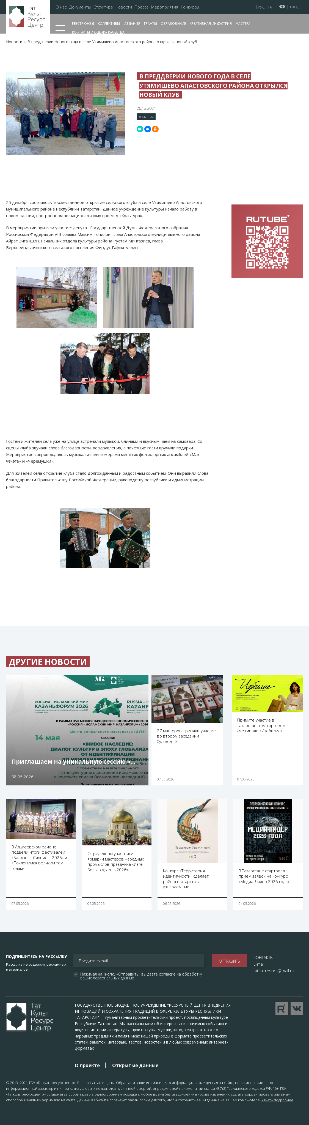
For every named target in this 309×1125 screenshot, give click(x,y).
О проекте (87, 1065)
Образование (173, 23)
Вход (294, 6)
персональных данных (113, 978)
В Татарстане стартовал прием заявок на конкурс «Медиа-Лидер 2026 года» (264, 876)
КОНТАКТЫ (263, 957)
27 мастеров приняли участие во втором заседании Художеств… (186, 736)
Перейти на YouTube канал (281, 1008)
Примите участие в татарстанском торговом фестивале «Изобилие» (261, 725)
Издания (132, 23)
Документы (80, 7)
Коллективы (109, 23)
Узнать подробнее (277, 1099)
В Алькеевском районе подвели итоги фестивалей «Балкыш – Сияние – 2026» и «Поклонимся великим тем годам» (39, 857)
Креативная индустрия (211, 23)
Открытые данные (135, 1065)
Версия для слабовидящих (282, 6)
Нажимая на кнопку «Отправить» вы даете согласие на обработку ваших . (141, 976)
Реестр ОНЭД (83, 23)
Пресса (141, 7)
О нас (61, 7)
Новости (123, 7)
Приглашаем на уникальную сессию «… (73, 761)
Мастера (243, 23)
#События (146, 117)
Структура (103, 7)
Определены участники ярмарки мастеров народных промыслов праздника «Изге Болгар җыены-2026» (115, 861)
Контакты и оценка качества (98, 32)
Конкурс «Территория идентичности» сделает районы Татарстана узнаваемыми (186, 879)
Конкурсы (190, 7)
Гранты (150, 23)
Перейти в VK (297, 1008)
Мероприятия (164, 7)
